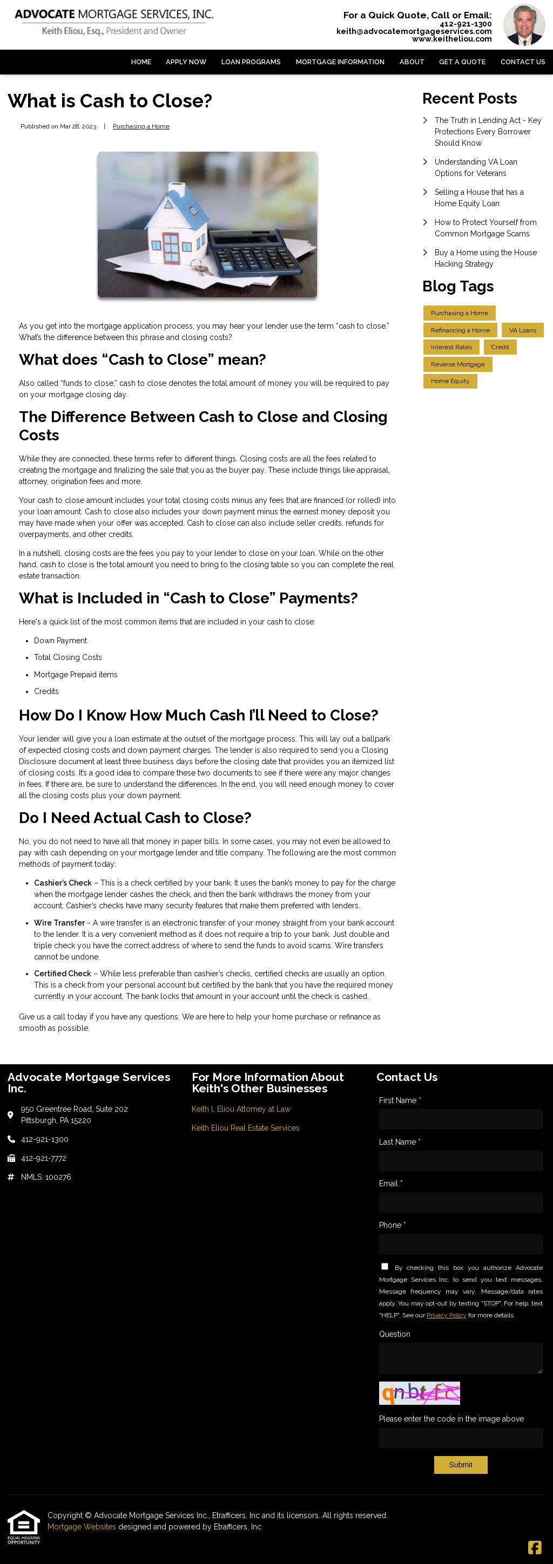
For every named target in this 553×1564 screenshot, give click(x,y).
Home (141, 62)
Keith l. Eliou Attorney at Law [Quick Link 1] (241, 1109)
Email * (391, 1183)
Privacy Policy (447, 1315)
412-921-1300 (466, 23)
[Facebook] (535, 1548)
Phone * (392, 1225)
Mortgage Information (340, 62)
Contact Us (523, 62)
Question (394, 1334)
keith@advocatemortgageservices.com (414, 31)
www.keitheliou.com (452, 39)
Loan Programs (251, 62)
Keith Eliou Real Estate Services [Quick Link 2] (246, 1128)
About (412, 62)
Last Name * (400, 1142)
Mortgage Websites (83, 1526)
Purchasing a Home (141, 126)
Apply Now (186, 62)
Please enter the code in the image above (451, 1419)
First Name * (400, 1100)
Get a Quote (462, 62)
